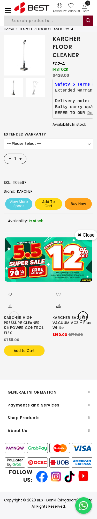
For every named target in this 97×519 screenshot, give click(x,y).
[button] (10, 294)
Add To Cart (48, 204)
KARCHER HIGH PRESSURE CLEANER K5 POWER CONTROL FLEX (23, 325)
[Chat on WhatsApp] (83, 505)
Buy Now (78, 203)
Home (9, 29)
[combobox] (47, 21)
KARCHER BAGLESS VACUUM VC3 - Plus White (72, 322)
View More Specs (19, 204)
